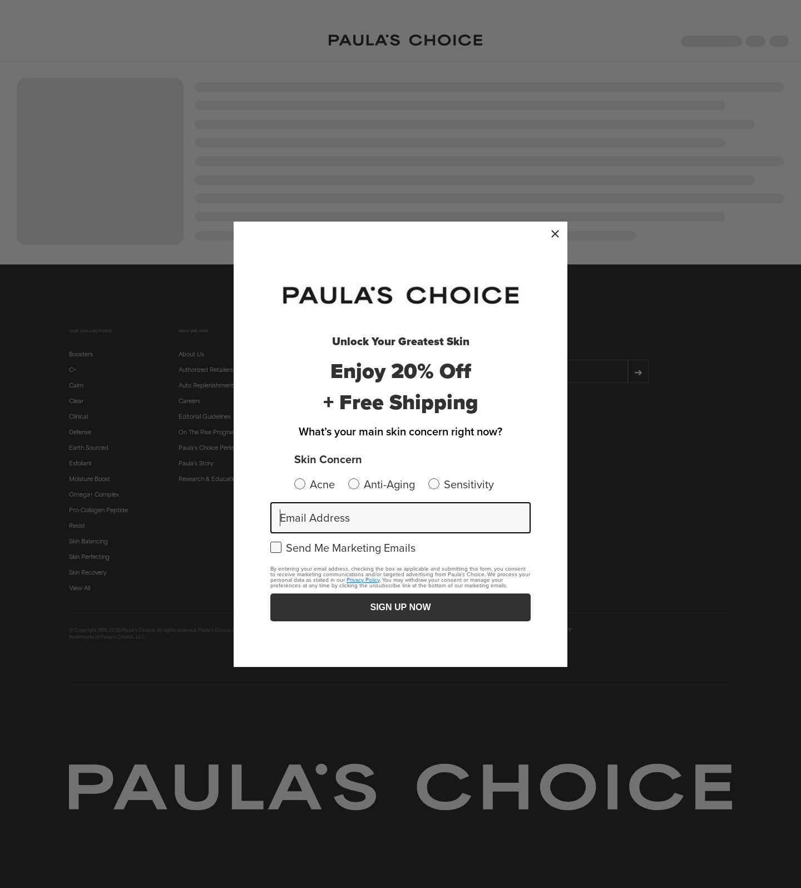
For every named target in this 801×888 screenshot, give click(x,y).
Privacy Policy (363, 580)
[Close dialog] (555, 234)
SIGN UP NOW (400, 607)
